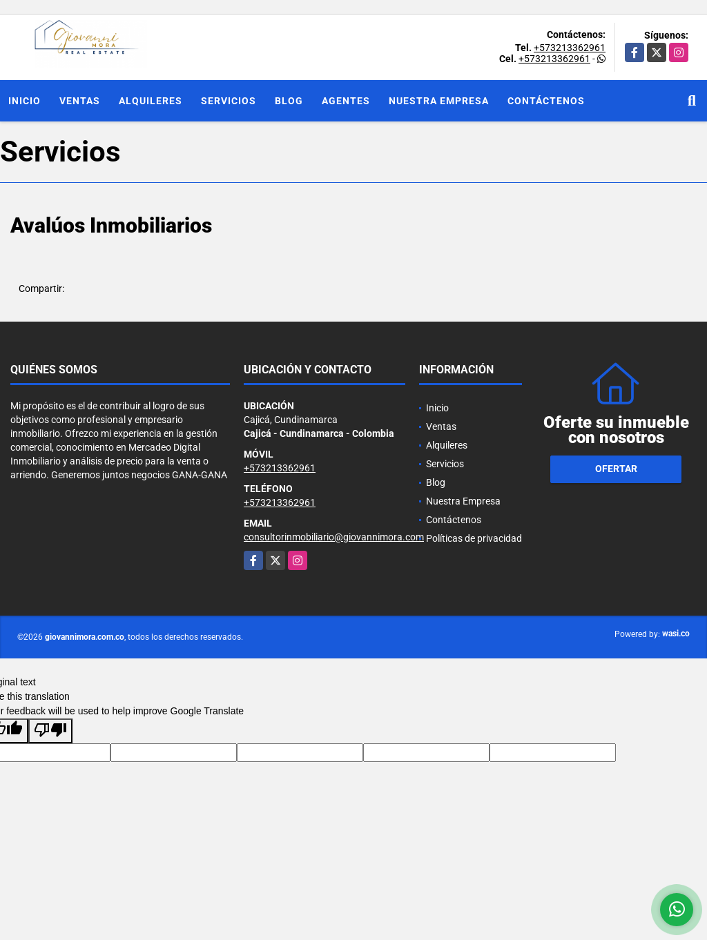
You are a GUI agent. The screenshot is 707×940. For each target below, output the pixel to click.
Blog (289, 100)
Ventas (79, 100)
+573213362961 (570, 47)
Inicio (24, 100)
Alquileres (150, 100)
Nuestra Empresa (439, 100)
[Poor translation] (50, 730)
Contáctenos (546, 100)
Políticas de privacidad (474, 538)
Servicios (228, 100)
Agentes (346, 100)
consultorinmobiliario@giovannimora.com (334, 536)
